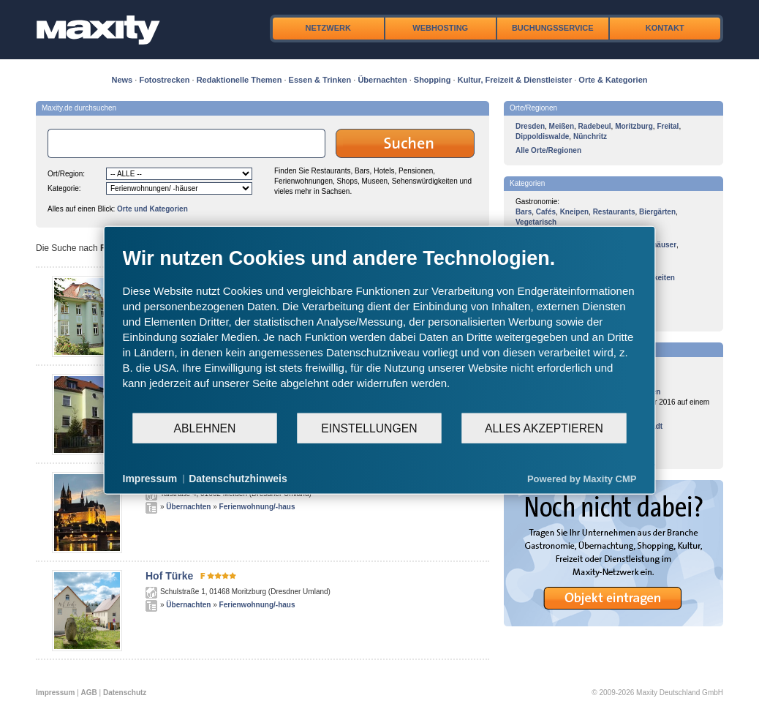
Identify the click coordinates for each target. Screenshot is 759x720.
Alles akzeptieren (544, 427)
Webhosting (440, 27)
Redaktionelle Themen (239, 79)
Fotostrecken (164, 79)
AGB (89, 693)
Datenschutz (124, 693)
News (122, 79)
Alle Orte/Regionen (548, 150)
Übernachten (382, 79)
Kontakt (665, 27)
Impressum (55, 693)
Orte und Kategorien (152, 209)
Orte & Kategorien (612, 79)
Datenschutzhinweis (238, 478)
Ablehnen (205, 427)
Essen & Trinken (320, 79)
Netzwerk (328, 27)
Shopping (432, 79)
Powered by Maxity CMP (582, 478)
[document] (380, 329)
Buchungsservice (553, 27)
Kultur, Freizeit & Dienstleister (515, 79)
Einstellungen (369, 427)
